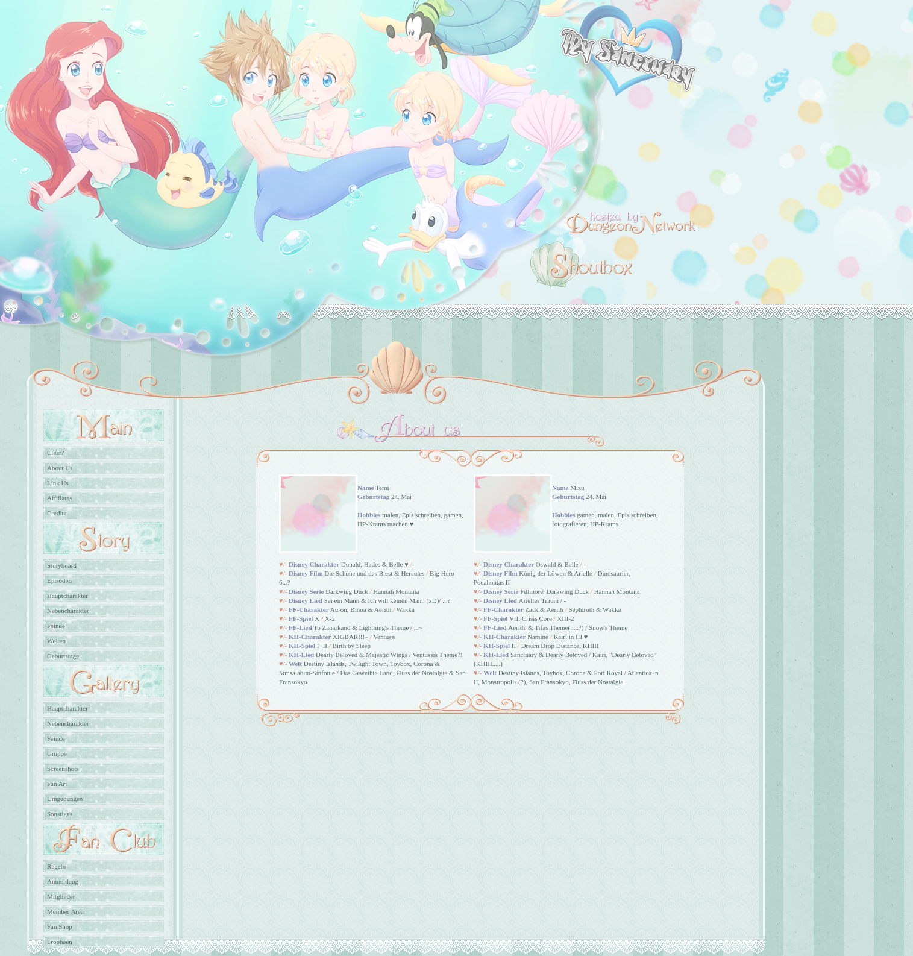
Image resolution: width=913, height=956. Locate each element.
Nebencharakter (68, 610)
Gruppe (57, 753)
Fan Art (57, 783)
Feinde (56, 625)
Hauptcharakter (67, 595)
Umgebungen (65, 798)
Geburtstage (63, 655)
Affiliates (59, 498)
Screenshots (63, 768)
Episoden (59, 580)
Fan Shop (59, 926)
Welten (56, 640)
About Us (59, 467)
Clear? (55, 452)
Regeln (56, 866)
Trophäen (59, 941)
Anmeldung (62, 881)
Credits (56, 513)
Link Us (58, 482)
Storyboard (62, 565)
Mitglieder (61, 896)
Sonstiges (59, 813)
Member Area (65, 911)
